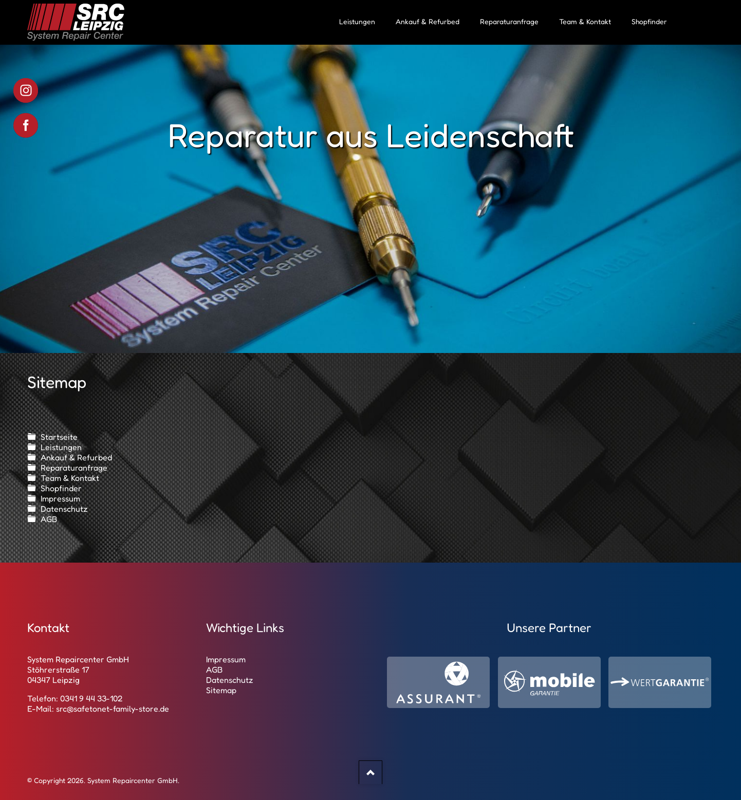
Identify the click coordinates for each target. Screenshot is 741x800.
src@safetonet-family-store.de (112, 708)
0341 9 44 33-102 (91, 698)
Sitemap (221, 690)
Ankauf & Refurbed (76, 457)
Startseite (59, 437)
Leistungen (61, 447)
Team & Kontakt (70, 478)
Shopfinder (61, 488)
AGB (49, 519)
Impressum (60, 498)
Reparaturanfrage (74, 467)
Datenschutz (64, 509)
